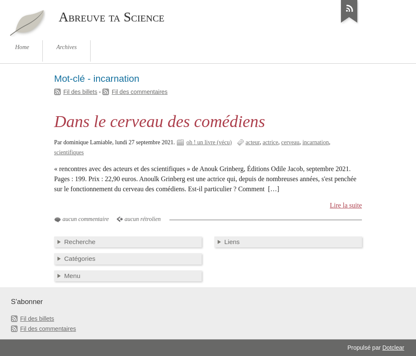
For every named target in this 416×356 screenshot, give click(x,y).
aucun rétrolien (143, 219)
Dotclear (393, 347)
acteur (252, 142)
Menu (72, 275)
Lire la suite (346, 205)
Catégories (80, 258)
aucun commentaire (85, 219)
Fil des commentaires (139, 91)
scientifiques (69, 152)
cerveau (290, 142)
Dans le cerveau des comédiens (159, 121)
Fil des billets (80, 91)
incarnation (315, 142)
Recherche (80, 241)
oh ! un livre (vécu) (209, 142)
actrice (270, 142)
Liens (232, 241)
